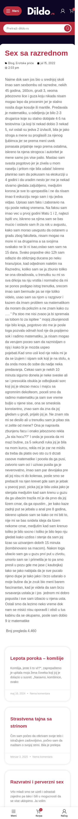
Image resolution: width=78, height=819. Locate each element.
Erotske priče (25, 63)
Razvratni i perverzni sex (37, 781)
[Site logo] (41, 11)
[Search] (37, 28)
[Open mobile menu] (12, 11)
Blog (11, 63)
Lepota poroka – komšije (37, 658)
